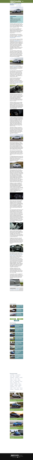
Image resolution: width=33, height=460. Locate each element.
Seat (16, 386)
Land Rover (17, 381)
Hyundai (12, 289)
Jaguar (19, 380)
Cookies (22, 456)
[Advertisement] (16, 297)
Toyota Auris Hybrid (17, 82)
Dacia (11, 378)
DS (13, 378)
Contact (15, 456)
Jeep (11, 381)
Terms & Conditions (18, 456)
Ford (18, 378)
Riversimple (12, 386)
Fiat (15, 378)
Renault (19, 385)
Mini (18, 382)
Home (16, 320)
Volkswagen (17, 389)
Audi (11, 376)
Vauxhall (12, 389)
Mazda (11, 382)
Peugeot (11, 385)
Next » (20, 318)
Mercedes (15, 382)
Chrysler (16, 377)
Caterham (17, 376)
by (18, 5)
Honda (11, 380)
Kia (13, 381)
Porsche (15, 385)
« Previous (13, 318)
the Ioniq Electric (17, 40)
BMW (13, 376)
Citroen (20, 377)
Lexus (21, 381)
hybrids (17, 288)
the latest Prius (14, 66)
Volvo (21, 389)
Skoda (19, 386)
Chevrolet (12, 377)
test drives (17, 289)
